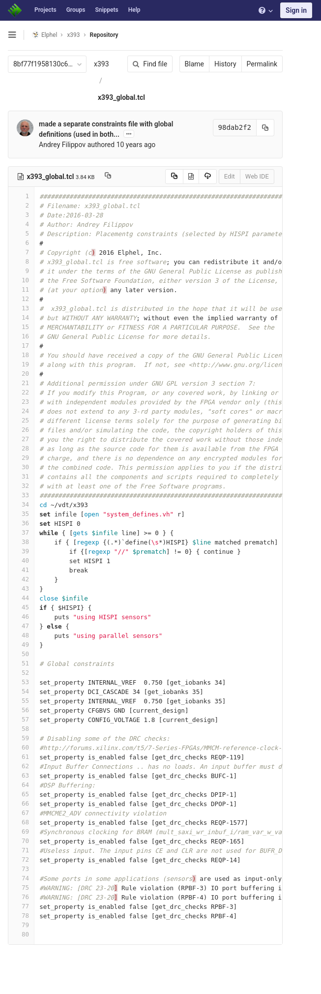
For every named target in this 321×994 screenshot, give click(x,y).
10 (21, 280)
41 (21, 569)
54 (21, 691)
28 (21, 448)
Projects (45, 9)
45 (21, 607)
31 (21, 476)
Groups (76, 9)
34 (21, 504)
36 (21, 523)
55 (21, 700)
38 (21, 541)
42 (21, 579)
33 (21, 495)
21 (21, 383)
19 (21, 364)
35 (21, 513)
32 (21, 485)
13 (21, 308)
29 (21, 457)
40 (21, 560)
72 (21, 859)
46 (21, 616)
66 (21, 803)
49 (21, 644)
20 (21, 373)
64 (21, 784)
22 (21, 392)
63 (21, 775)
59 (21, 738)
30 (21, 467)
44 (21, 598)
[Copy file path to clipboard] (108, 176)
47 (21, 626)
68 (21, 822)
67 (21, 812)
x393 (101, 64)
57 (21, 719)
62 (21, 766)
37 (21, 532)
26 (21, 429)
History (225, 64)
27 (21, 439)
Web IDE (257, 176)
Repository (104, 34)
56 (21, 710)
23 (21, 401)
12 (21, 298)
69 (21, 831)
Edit (229, 176)
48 (21, 635)
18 (21, 355)
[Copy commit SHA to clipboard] (265, 127)
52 (21, 672)
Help (134, 9)
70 (21, 840)
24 (21, 411)
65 (21, 794)
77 (21, 906)
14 (21, 317)
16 (21, 336)
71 (21, 850)
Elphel (44, 34)
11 (21, 289)
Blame (194, 64)
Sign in (296, 10)
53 (21, 682)
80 (21, 934)
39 (21, 551)
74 (21, 878)
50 (21, 654)
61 (21, 756)
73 (21, 869)
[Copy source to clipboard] (174, 176)
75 (21, 887)
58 (21, 728)
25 (21, 420)
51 (21, 663)
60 (21, 747)
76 (21, 897)
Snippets (106, 9)
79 (21, 925)
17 (21, 345)
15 (21, 327)
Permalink (262, 64)
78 (21, 915)
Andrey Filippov (62, 145)
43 (21, 588)
